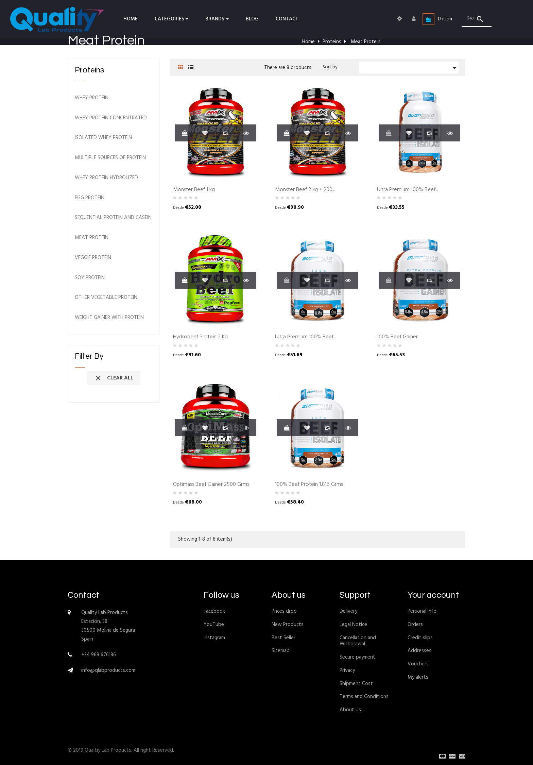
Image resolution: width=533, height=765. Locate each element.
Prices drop (284, 611)
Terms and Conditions (364, 697)
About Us (350, 710)
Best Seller (283, 638)
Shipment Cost (356, 684)
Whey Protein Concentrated (111, 118)
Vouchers (418, 664)
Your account (433, 595)
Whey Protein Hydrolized (106, 178)
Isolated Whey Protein (103, 138)
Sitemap (281, 651)
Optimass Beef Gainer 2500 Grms (211, 485)
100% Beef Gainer (397, 337)
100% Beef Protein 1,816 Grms (309, 485)
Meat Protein (91, 238)
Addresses (419, 651)
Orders (415, 624)
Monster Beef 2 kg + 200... (304, 190)
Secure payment (357, 657)
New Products (288, 624)
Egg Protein (89, 198)
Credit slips (420, 638)
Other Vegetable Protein (106, 297)
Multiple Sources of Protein (110, 158)
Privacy (347, 670)
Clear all (113, 378)
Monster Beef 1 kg (194, 190)
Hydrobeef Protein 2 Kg (200, 337)
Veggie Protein (93, 258)
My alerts (418, 677)
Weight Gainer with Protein (109, 317)
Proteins (89, 70)
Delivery (348, 611)
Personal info (422, 611)
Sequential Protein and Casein (113, 218)
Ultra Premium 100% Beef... (407, 190)
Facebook (214, 611)
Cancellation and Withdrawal (358, 641)
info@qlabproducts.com (108, 670)
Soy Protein (90, 278)
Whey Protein (91, 98)
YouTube (214, 624)
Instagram (214, 638)
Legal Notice (353, 624)
